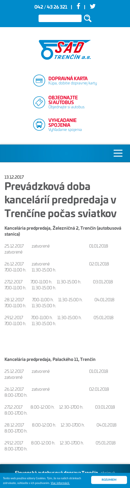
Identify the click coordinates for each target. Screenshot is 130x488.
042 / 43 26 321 (50, 7)
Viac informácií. (60, 484)
